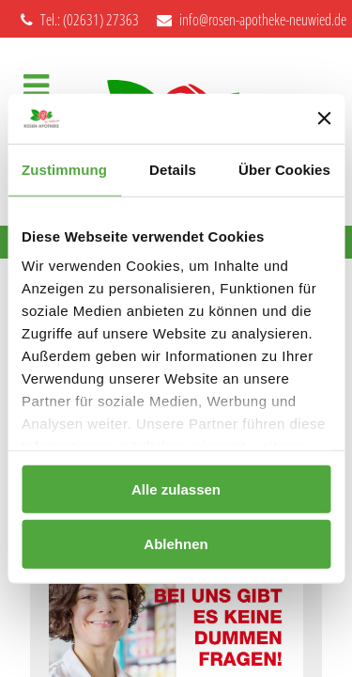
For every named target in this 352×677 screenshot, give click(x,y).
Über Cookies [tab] (284, 169)
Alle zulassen (176, 488)
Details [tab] (172, 169)
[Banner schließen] (323, 118)
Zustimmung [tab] (64, 169)
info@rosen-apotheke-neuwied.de (251, 19)
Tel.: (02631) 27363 (80, 19)
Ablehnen (175, 544)
